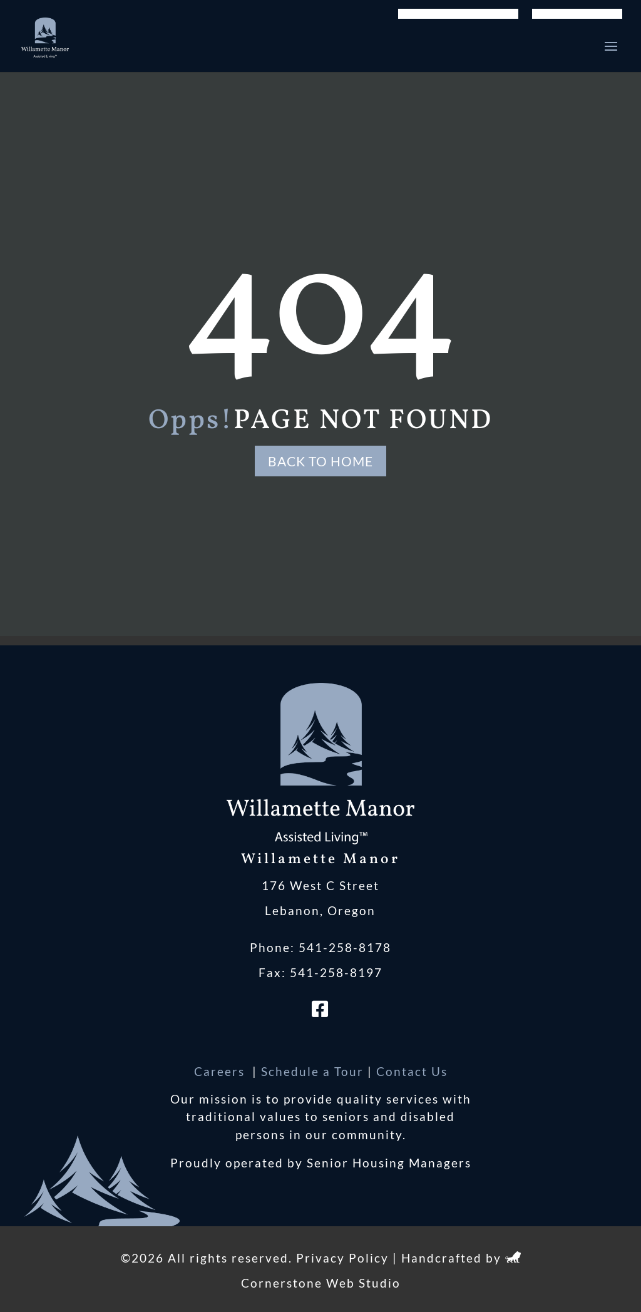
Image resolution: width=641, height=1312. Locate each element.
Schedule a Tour (312, 1071)
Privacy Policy (342, 1258)
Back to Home (320, 461)
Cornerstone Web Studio (321, 1283)
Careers (221, 1071)
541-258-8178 (345, 947)
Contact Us (412, 1071)
